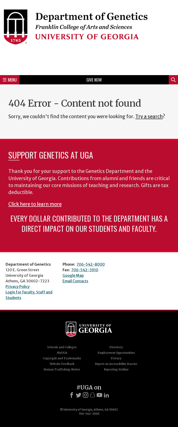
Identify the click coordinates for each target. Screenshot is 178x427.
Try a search (149, 117)
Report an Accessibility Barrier (116, 364)
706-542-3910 (84, 270)
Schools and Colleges (62, 347)
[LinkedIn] (106, 395)
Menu (10, 80)
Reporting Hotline (116, 369)
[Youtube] (99, 395)
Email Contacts (75, 281)
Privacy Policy (18, 286)
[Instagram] (85, 395)
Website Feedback (62, 364)
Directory (116, 347)
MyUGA (62, 352)
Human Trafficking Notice (62, 369)
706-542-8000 (90, 264)
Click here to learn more (35, 204)
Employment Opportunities (116, 352)
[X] (78, 395)
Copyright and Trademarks (62, 358)
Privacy (116, 358)
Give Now (94, 80)
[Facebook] (71, 395)
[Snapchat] (92, 395)
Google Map (73, 275)
